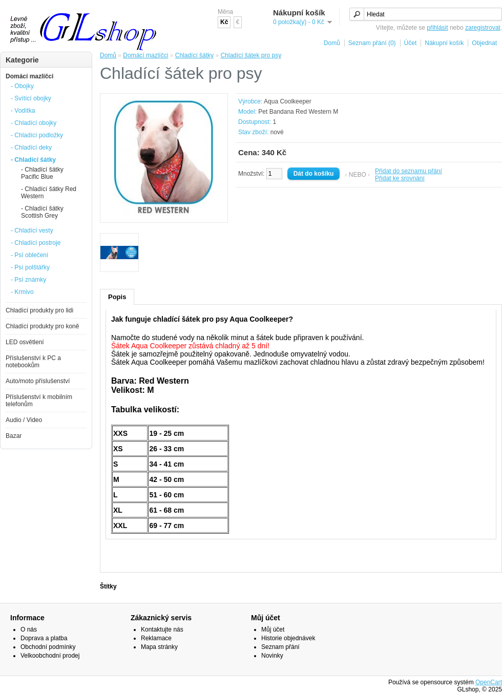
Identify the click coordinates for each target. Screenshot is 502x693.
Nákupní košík (444, 43)
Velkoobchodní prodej (49, 655)
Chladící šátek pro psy (250, 55)
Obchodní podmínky (47, 646)
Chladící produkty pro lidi (39, 310)
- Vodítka (23, 110)
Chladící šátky (194, 55)
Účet (410, 43)
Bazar (14, 435)
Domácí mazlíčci (29, 76)
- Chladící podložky (37, 135)
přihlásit (437, 27)
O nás (28, 629)
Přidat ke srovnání (400, 178)
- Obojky (22, 86)
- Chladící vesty (32, 230)
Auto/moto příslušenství (38, 381)
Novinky (272, 655)
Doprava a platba (43, 638)
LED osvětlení (25, 342)
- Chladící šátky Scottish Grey (42, 212)
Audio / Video (24, 420)
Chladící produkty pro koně (42, 326)
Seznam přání (280, 646)
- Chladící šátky (33, 159)
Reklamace (156, 638)
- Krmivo (22, 292)
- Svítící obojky (31, 98)
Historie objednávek (288, 638)
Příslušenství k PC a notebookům (33, 361)
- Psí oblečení (29, 255)
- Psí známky (28, 279)
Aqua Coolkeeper (287, 101)
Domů (332, 43)
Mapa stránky (159, 646)
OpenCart (488, 682)
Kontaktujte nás (162, 629)
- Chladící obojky (33, 123)
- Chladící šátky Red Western (48, 192)
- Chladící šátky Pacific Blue (42, 173)
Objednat (484, 43)
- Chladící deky (31, 147)
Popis (117, 297)
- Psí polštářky (30, 267)
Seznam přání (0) (372, 43)
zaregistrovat (482, 27)
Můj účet (272, 629)
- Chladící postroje (35, 242)
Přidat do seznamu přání (408, 171)
